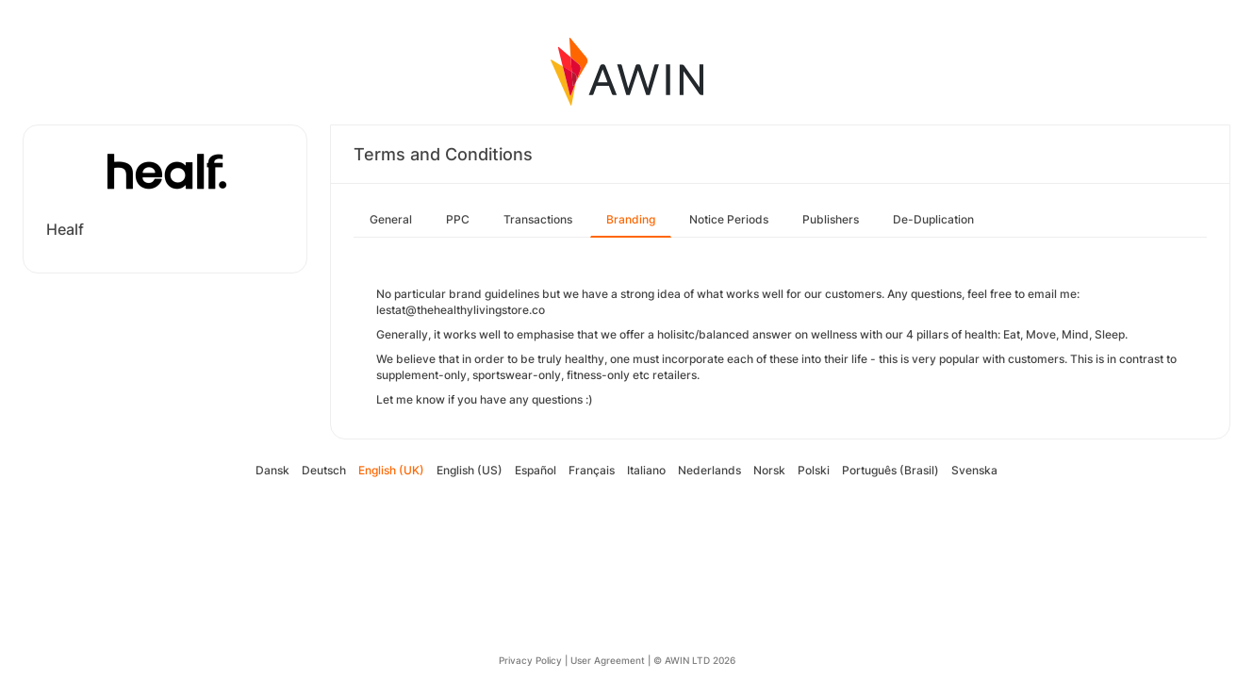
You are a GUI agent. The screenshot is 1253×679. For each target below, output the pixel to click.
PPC (458, 219)
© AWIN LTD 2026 (694, 660)
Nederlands (709, 470)
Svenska (974, 470)
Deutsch (324, 470)
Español (535, 470)
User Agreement (607, 660)
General (391, 219)
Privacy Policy (530, 660)
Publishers (830, 219)
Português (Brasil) (890, 470)
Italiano (646, 470)
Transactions (537, 219)
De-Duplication (933, 219)
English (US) (470, 470)
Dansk (272, 470)
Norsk (769, 470)
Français (592, 470)
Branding (630, 219)
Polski (814, 470)
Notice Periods (728, 219)
